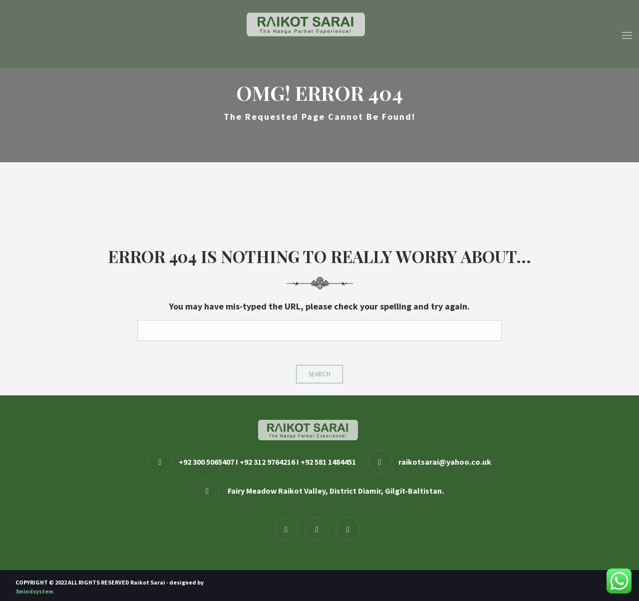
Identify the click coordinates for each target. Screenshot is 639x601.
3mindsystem (34, 591)
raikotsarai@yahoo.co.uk (444, 462)
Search (319, 374)
